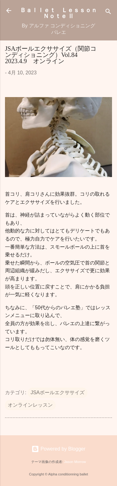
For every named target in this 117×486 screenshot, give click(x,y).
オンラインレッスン (30, 405)
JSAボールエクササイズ (58, 392)
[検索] (108, 12)
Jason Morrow (75, 462)
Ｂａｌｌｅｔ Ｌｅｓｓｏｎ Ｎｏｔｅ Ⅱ (61, 13)
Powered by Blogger (58, 448)
